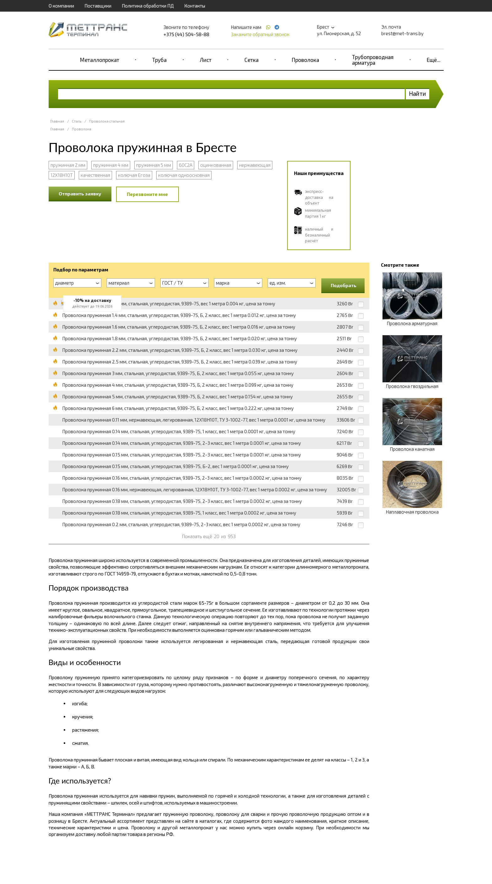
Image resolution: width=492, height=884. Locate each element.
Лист (205, 60)
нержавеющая (254, 165)
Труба (159, 60)
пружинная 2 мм (68, 165)
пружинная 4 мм (110, 165)
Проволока (305, 60)
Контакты (194, 5)
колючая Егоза (134, 175)
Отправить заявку (80, 193)
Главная (57, 121)
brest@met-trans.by (402, 33)
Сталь (76, 121)
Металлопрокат (99, 60)
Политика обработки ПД (148, 5)
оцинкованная (215, 165)
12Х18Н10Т (62, 175)
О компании (61, 5)
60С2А (185, 165)
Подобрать (343, 285)
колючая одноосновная (184, 175)
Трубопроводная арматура (372, 59)
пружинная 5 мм (153, 165)
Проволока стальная (107, 121)
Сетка (251, 60)
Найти (417, 93)
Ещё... (434, 60)
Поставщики (97, 5)
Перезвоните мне (147, 194)
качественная (95, 175)
